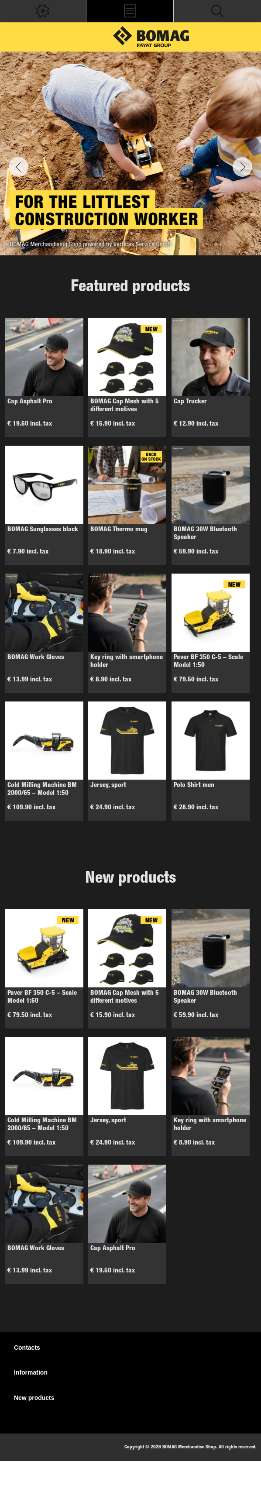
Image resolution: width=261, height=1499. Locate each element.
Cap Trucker (190, 402)
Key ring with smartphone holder (126, 661)
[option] (130, 153)
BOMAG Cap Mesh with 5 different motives (124, 406)
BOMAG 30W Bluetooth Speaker (205, 533)
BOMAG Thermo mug (119, 529)
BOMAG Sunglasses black (42, 529)
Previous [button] (18, 167)
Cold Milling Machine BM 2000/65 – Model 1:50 (42, 789)
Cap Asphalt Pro (29, 402)
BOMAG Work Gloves (35, 657)
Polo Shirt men (194, 785)
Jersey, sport (108, 785)
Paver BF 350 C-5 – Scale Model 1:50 (208, 661)
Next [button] (242, 167)
